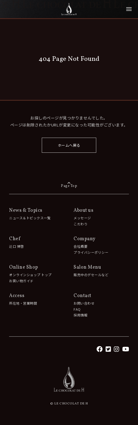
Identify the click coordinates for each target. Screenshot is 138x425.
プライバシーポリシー (91, 252)
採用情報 (80, 314)
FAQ (77, 309)
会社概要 (80, 246)
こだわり (80, 223)
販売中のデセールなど (91, 274)
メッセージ (82, 217)
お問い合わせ (84, 303)
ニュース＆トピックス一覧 (30, 217)
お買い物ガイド (21, 280)
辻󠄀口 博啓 (16, 246)
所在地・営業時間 (23, 303)
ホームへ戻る (69, 145)
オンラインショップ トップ (30, 274)
